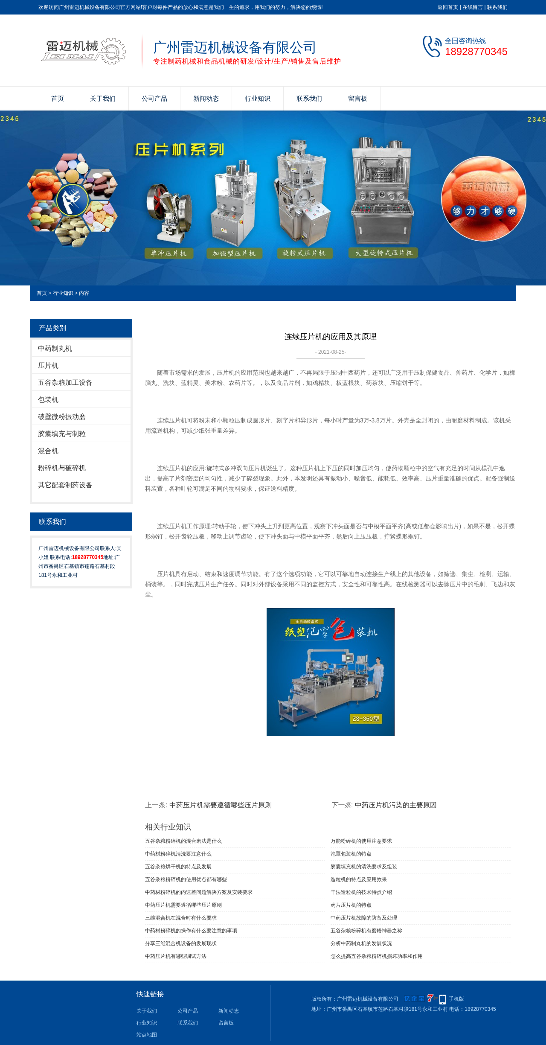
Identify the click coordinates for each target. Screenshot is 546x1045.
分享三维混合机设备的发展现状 (181, 943)
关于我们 (103, 98)
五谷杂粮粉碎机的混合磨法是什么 (183, 841)
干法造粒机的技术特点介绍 (361, 892)
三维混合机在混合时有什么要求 (181, 918)
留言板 (357, 98)
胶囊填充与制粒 (62, 433)
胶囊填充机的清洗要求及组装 (364, 867)
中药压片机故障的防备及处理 (364, 918)
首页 (57, 98)
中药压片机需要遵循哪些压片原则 (220, 805)
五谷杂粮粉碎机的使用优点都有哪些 (186, 879)
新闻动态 (206, 98)
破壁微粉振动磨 (62, 416)
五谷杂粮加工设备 (65, 382)
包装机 (48, 399)
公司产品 (154, 98)
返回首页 (448, 7)
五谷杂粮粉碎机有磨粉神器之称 (366, 931)
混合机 (48, 450)
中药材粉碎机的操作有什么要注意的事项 (191, 931)
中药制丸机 (55, 348)
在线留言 (472, 7)
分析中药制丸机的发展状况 (361, 943)
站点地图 (146, 1035)
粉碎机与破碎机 (62, 468)
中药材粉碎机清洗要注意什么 (178, 854)
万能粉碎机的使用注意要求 (361, 841)
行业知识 (257, 98)
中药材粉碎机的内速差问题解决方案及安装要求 (199, 892)
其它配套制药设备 (65, 485)
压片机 (48, 365)
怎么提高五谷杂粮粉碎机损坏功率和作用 (377, 956)
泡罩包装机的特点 (351, 854)
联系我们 (497, 7)
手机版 (456, 999)
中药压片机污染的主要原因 (396, 805)
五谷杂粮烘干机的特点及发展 (178, 867)
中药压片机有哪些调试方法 (175, 956)
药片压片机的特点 (351, 905)
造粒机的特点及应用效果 (359, 879)
